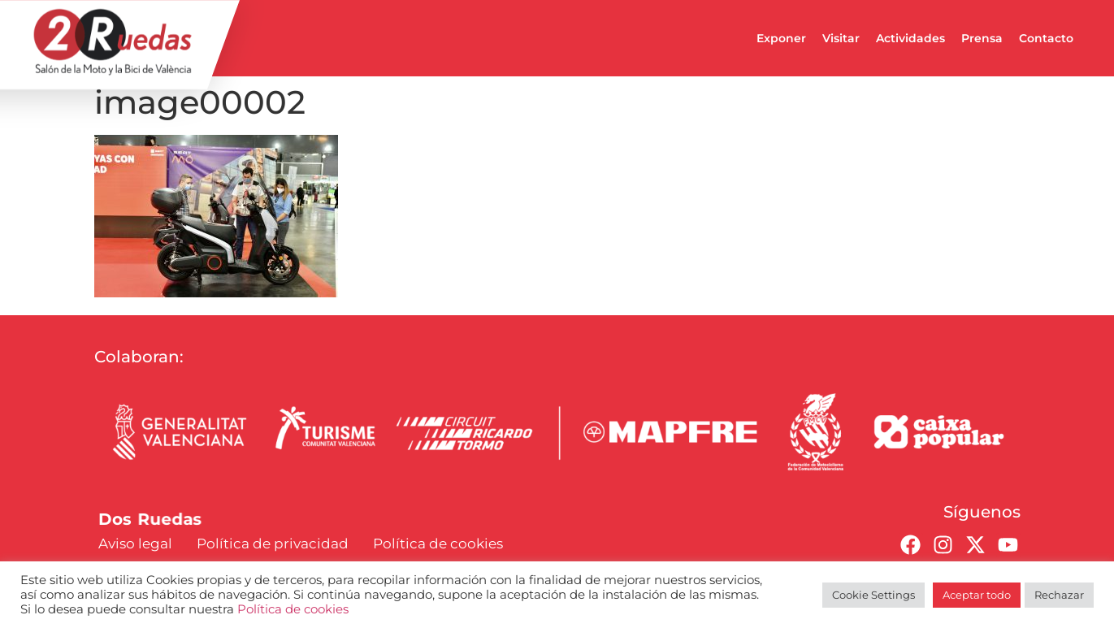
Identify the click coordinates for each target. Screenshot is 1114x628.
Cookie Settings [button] (873, 594)
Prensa (982, 38)
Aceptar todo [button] (977, 594)
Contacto (1046, 38)
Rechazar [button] (1059, 594)
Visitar (841, 38)
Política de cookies (293, 609)
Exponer (781, 38)
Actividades (910, 38)
